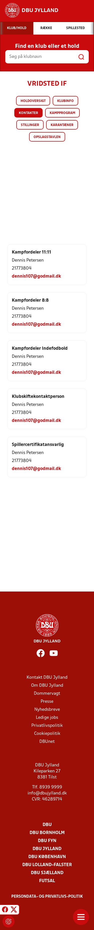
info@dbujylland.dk (47, 793)
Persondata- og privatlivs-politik (47, 896)
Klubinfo (65, 101)
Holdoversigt (33, 101)
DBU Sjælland (47, 873)
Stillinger (30, 125)
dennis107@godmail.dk (36, 276)
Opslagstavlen (47, 137)
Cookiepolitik (47, 734)
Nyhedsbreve (47, 710)
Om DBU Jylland (47, 685)
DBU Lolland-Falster (47, 865)
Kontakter (28, 113)
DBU (47, 825)
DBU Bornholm (47, 833)
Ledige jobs (47, 718)
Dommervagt (47, 693)
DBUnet (47, 742)
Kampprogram (62, 113)
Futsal (47, 881)
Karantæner (62, 125)
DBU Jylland (47, 849)
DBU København (47, 857)
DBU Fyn (47, 841)
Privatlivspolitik (47, 726)
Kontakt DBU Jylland (47, 677)
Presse (47, 702)
